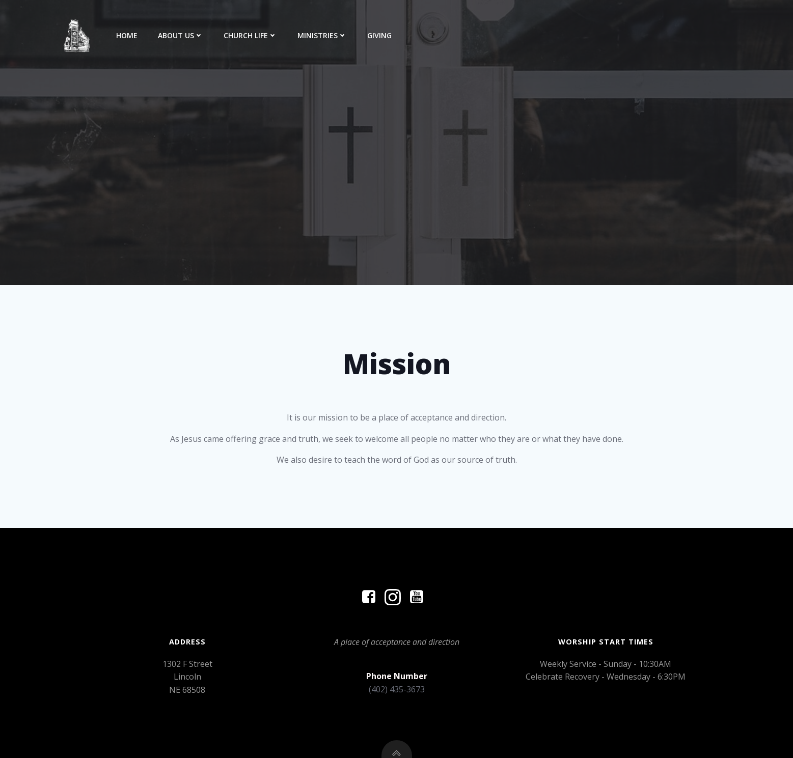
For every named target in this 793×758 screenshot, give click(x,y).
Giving (379, 35)
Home (127, 35)
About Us (180, 35)
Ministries (322, 35)
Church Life (250, 35)
